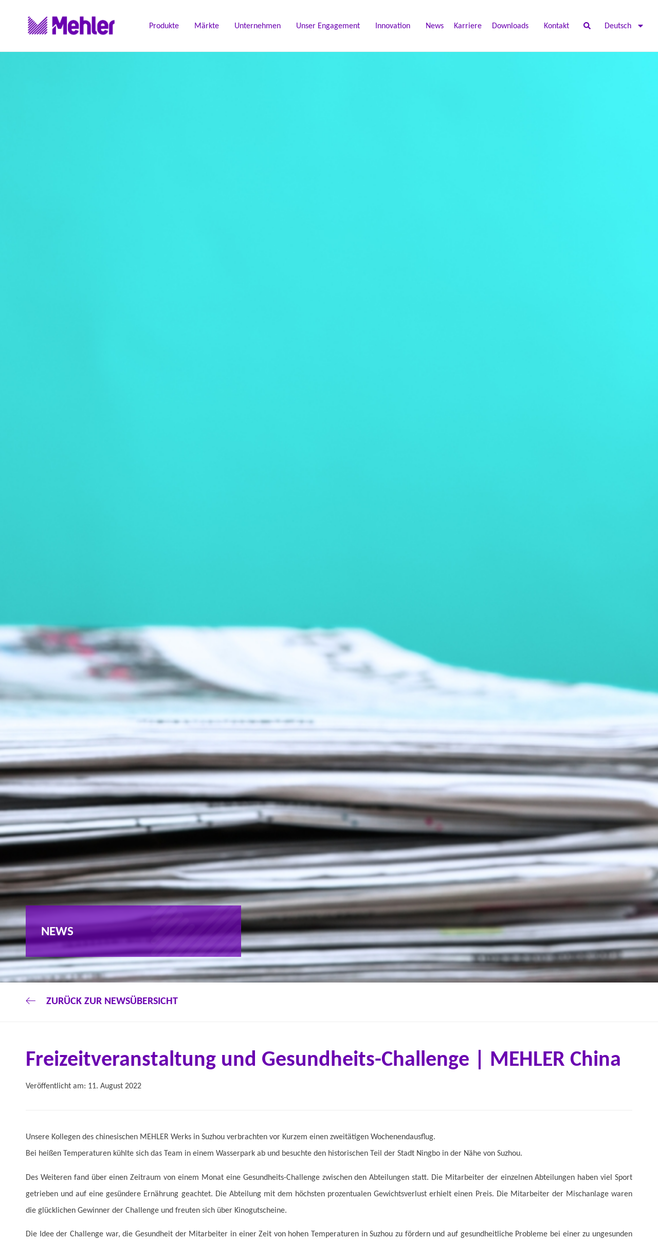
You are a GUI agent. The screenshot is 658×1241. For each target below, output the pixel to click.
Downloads (513, 26)
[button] (587, 26)
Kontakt (556, 25)
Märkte (209, 26)
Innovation (395, 26)
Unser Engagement (330, 26)
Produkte (166, 26)
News (435, 25)
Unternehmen (260, 26)
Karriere (468, 25)
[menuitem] (624, 25)
